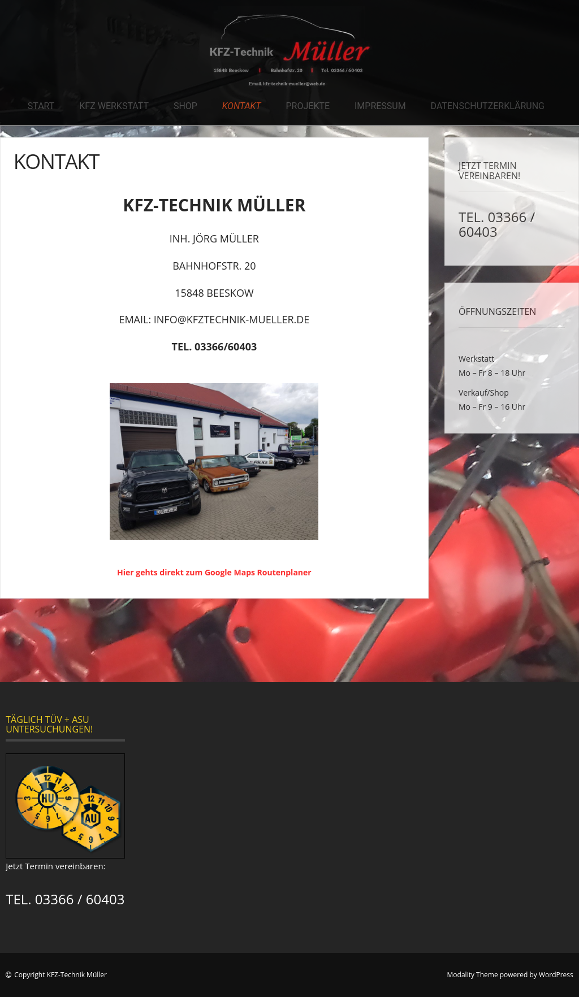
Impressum (380, 106)
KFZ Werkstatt (114, 106)
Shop (185, 106)
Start (41, 106)
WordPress (556, 974)
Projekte (308, 106)
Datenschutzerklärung (488, 106)
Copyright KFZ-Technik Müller (60, 974)
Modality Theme (472, 974)
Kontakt (241, 106)
